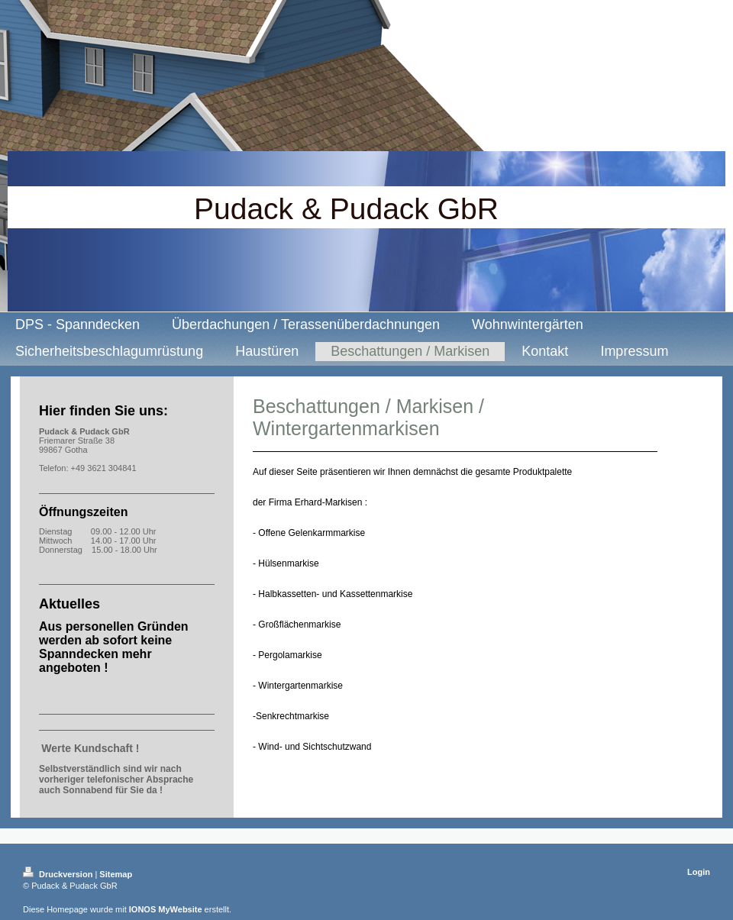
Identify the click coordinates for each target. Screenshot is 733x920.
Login (698, 871)
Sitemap (115, 874)
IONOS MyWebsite (165, 909)
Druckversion (59, 874)
